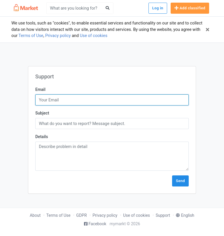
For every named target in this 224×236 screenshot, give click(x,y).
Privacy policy (58, 35)
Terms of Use (30, 35)
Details (41, 136)
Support (163, 215)
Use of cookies (94, 35)
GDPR (81, 215)
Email (40, 89)
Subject (42, 113)
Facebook (95, 223)
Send (180, 181)
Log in (157, 8)
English (185, 215)
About (35, 215)
